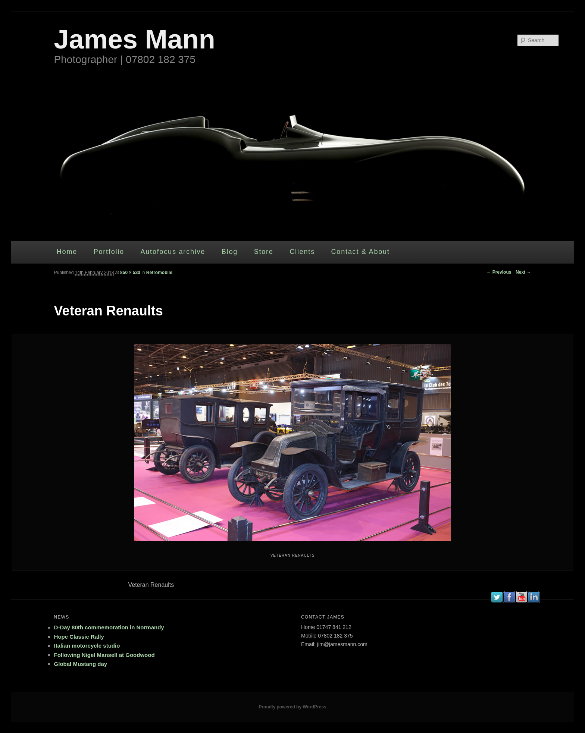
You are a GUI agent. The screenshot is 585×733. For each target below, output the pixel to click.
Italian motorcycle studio (87, 645)
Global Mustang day (80, 664)
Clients (302, 251)
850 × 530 (130, 272)
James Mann (134, 39)
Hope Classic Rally (79, 636)
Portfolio (109, 251)
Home (67, 251)
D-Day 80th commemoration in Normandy (109, 627)
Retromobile (159, 272)
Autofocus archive (172, 251)
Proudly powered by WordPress (292, 707)
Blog (230, 251)
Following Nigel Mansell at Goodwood (104, 655)
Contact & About (360, 251)
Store (263, 251)
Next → (523, 272)
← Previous (499, 272)
